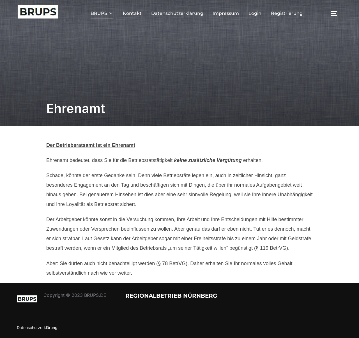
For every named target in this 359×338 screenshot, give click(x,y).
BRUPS (102, 13)
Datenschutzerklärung (177, 13)
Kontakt (132, 13)
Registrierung (287, 13)
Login (254, 13)
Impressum (226, 13)
